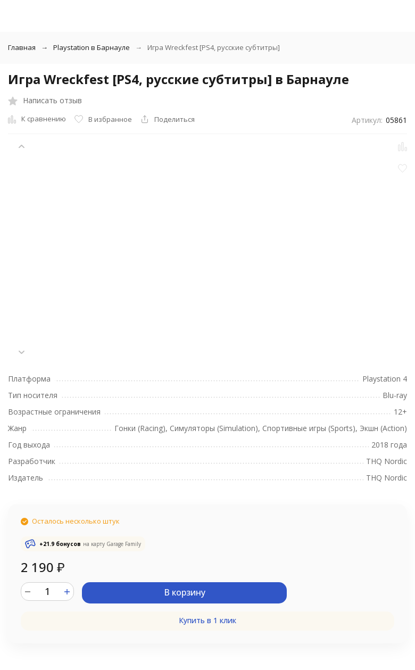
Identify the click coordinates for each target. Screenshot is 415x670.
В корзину (184, 592)
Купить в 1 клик (207, 620)
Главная (22, 47)
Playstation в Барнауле (91, 47)
